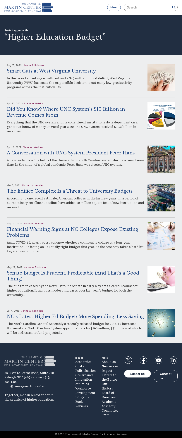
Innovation (83, 379)
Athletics (82, 384)
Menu (114, 7)
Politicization (85, 371)
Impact (107, 371)
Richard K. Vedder (32, 185)
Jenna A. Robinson (34, 65)
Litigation (83, 397)
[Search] (174, 7)
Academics (83, 362)
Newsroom (110, 366)
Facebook (143, 360)
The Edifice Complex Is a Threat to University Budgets (70, 191)
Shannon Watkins (33, 103)
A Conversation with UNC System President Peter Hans (71, 153)
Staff (105, 415)
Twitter (128, 360)
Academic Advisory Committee (110, 406)
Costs (79, 366)
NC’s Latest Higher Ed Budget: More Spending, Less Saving (75, 316)
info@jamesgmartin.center (24, 386)
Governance (84, 375)
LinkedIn (173, 360)
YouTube (158, 360)
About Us (109, 362)
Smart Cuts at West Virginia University (51, 71)
